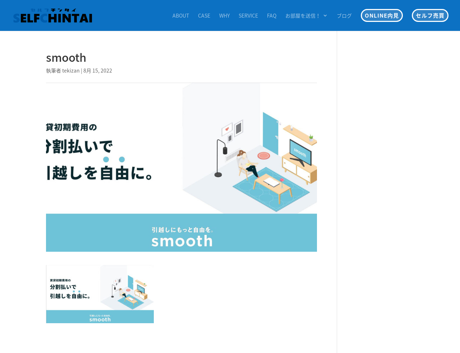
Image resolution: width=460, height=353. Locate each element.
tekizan (71, 70)
